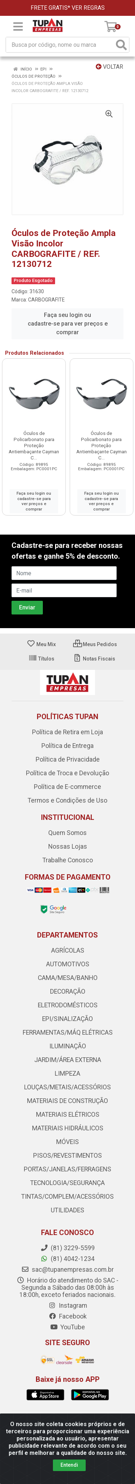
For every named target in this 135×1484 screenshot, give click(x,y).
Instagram (67, 1305)
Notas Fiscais (94, 659)
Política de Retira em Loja (67, 732)
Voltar (109, 66)
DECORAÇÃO (67, 991)
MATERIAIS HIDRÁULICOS (67, 1128)
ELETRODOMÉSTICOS (68, 1005)
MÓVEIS (67, 1141)
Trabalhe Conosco (67, 860)
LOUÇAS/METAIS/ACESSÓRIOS (67, 1087)
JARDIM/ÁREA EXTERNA (67, 1059)
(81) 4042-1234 (67, 1258)
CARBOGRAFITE (46, 300)
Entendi (69, 1465)
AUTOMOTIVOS (67, 964)
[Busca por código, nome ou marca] (60, 44)
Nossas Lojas (67, 846)
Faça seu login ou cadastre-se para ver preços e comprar (68, 324)
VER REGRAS (88, 7)
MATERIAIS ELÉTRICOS (67, 1114)
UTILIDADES (67, 1210)
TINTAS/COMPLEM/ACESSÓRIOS (67, 1196)
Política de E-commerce (67, 786)
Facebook (68, 1316)
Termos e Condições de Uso (67, 800)
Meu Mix (41, 644)
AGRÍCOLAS (67, 950)
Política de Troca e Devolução (67, 773)
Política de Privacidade (68, 759)
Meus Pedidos (95, 644)
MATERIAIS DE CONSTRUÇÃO (67, 1100)
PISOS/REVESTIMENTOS (67, 1155)
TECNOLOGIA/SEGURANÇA (67, 1182)
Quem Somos (67, 832)
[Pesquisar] (121, 44)
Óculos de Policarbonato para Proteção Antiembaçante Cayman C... (34, 445)
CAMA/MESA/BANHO (68, 977)
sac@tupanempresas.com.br (67, 1269)
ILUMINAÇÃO (67, 1046)
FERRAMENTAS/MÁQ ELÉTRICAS (68, 1032)
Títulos (41, 659)
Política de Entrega (67, 745)
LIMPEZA (67, 1073)
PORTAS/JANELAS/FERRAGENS (67, 1169)
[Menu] (18, 26)
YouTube (67, 1327)
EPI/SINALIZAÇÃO (67, 1018)
